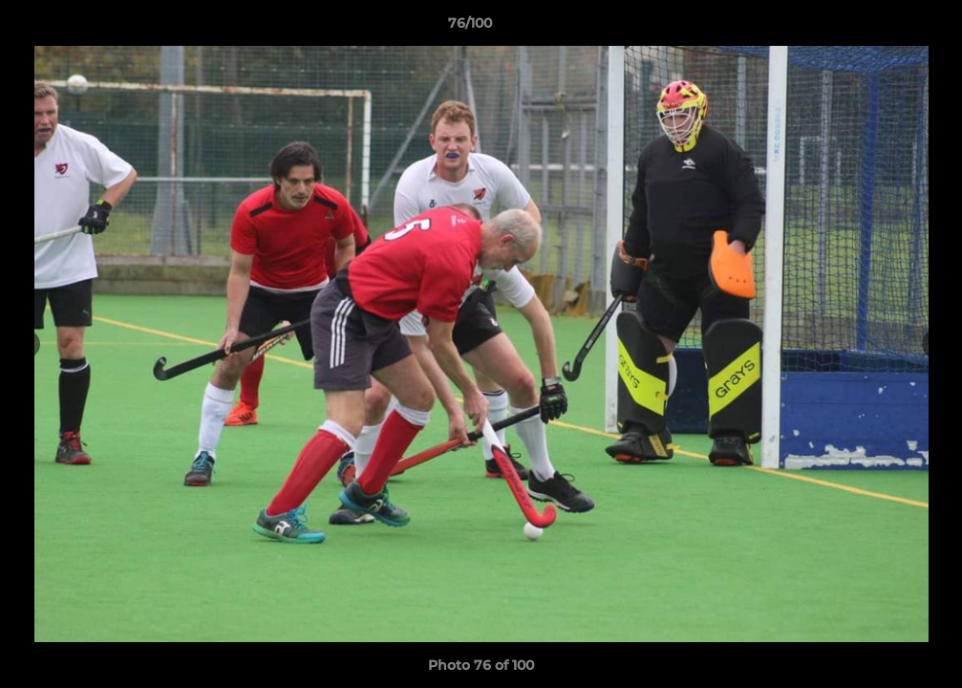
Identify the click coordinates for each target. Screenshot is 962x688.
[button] (881, 27)
